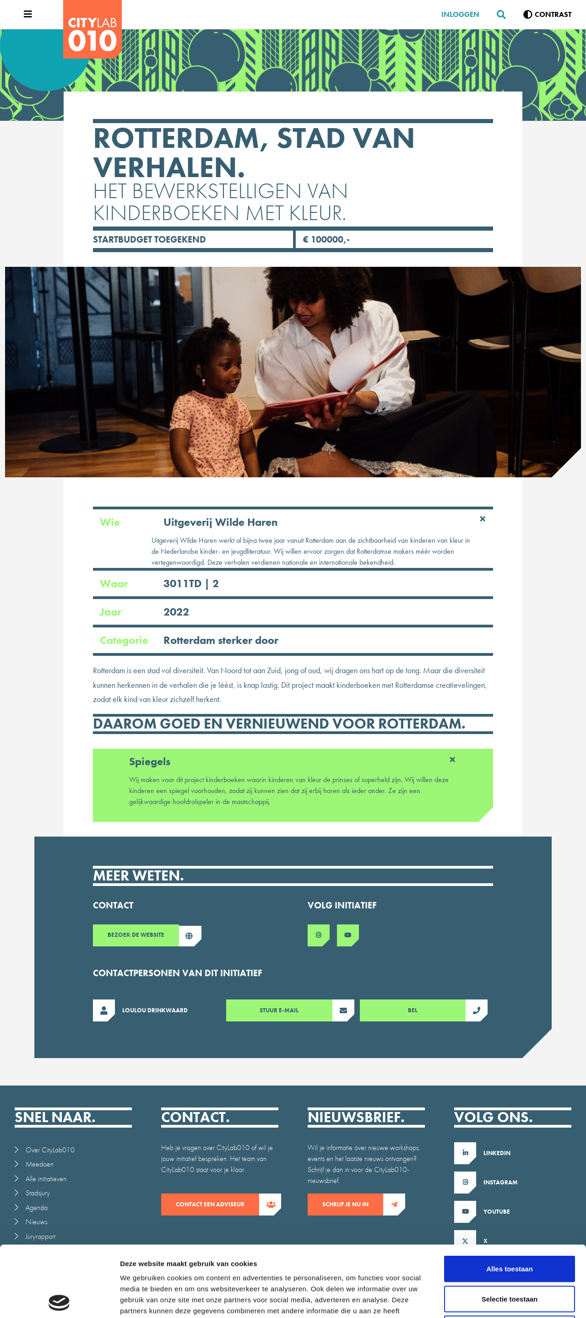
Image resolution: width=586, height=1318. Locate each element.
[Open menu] (26, 14)
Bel (437, 1010)
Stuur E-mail (296, 1010)
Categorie (189, 640)
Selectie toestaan (510, 1228)
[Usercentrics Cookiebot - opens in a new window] (59, 1300)
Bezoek (143, 936)
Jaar (144, 612)
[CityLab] (92, 29)
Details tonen (494, 1300)
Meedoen (40, 1164)
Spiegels (293, 760)
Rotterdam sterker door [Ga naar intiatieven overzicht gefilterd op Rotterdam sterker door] (220, 640)
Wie (293, 522)
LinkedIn (496, 1153)
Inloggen (460, 14)
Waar (159, 583)
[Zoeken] (498, 14)
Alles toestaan (509, 1198)
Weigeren (509, 1258)
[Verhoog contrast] (547, 14)
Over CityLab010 (50, 1150)
